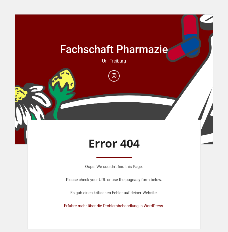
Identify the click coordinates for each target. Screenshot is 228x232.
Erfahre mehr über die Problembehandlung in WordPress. (114, 206)
